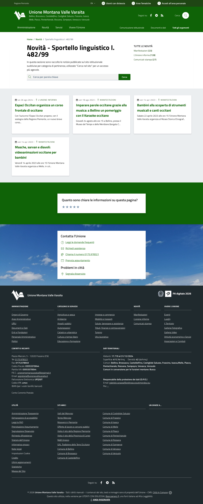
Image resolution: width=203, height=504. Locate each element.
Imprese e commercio (105, 314)
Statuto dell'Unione (21, 440)
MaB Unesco (63, 440)
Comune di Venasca (112, 449)
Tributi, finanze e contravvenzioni (110, 328)
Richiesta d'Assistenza (22, 435)
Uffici (14, 323)
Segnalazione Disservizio (23, 431)
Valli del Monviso (65, 413)
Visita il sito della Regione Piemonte (73, 431)
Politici (15, 341)
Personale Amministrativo (24, 336)
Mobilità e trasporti (103, 319)
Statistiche (17, 466)
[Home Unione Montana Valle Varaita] (51, 15)
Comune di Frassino (112, 417)
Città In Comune (160, 492)
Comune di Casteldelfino (68, 457)
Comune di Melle (110, 426)
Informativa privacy (20, 444)
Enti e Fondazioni (19, 332)
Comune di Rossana (112, 440)
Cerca (124, 77)
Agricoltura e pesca (66, 314)
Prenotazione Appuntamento (25, 426)
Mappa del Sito (18, 471)
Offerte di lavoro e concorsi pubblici (73, 426)
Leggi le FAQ (17, 422)
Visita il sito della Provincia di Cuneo (73, 435)
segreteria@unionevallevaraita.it (33, 376)
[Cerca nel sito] (185, 15)
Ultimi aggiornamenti (21, 462)
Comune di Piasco (111, 431)
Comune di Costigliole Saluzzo (116, 413)
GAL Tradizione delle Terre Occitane (73, 444)
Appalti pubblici (64, 323)
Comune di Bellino (65, 449)
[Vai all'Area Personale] (171, 3)
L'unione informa (141, 319)
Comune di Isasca (111, 422)
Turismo (98, 332)
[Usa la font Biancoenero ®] (113, 3)
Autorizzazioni (63, 328)
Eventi (167, 314)
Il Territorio (169, 323)
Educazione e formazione (68, 341)
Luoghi (167, 319)
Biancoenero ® (112, 496)
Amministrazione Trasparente (25, 413)
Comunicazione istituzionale (132, 27)
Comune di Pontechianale (114, 435)
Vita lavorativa (101, 336)
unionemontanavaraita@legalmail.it (34, 372)
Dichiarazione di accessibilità (24, 417)
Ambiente (61, 319)
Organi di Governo (20, 314)
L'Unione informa (46, 99)
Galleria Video (170, 332)
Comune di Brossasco (67, 453)
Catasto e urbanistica (67, 332)
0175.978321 (21, 359)
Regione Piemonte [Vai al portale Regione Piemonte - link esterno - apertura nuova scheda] (21, 3)
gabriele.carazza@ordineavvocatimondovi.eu (129, 382)
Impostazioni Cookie (21, 453)
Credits (15, 457)
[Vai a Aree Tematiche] (141, 3)
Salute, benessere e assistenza (109, 323)
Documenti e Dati (20, 328)
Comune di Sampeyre (112, 444)
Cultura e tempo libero (67, 336)
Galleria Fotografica (173, 328)
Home (29, 39)
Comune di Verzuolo (112, 453)
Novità (37, 39)
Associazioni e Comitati (174, 341)
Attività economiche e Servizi (177, 336)
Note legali (17, 449)
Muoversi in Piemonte (67, 422)
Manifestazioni (106, 99)
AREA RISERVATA (100, 499)
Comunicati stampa (143, 323)
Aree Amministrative (21, 319)
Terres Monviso (64, 417)
